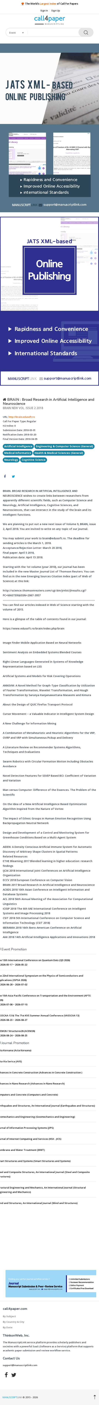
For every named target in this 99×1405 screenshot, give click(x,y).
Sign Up (55, 10)
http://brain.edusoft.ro (22, 416)
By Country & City (13, 1321)
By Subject (9, 1316)
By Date (7, 1327)
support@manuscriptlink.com (20, 1365)
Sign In (44, 10)
